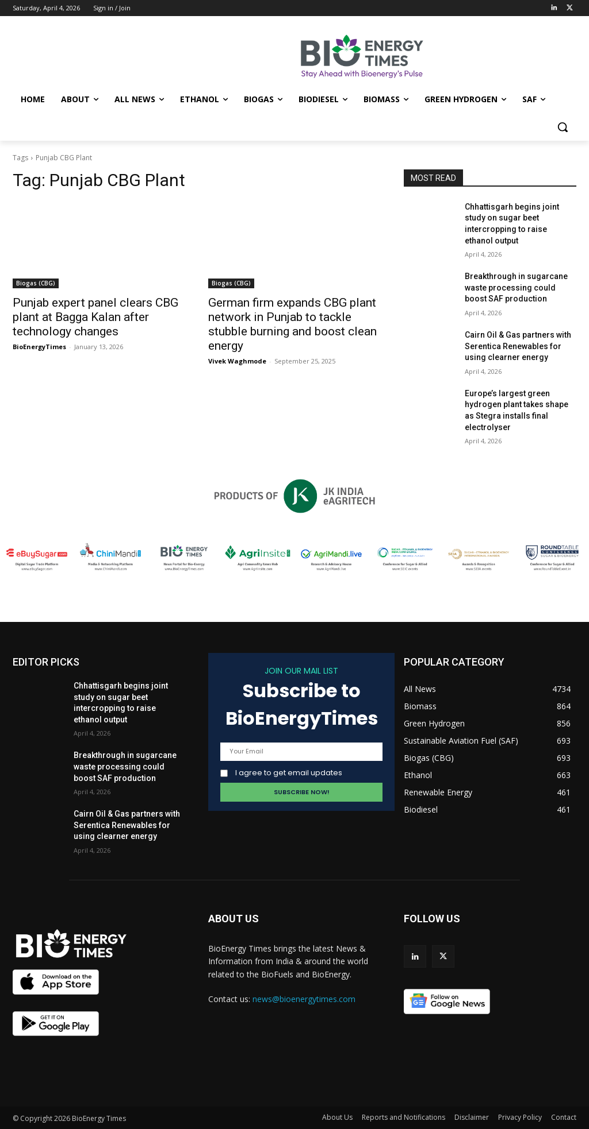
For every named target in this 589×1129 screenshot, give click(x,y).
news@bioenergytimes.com (304, 998)
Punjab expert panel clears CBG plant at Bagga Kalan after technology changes (95, 317)
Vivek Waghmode (237, 361)
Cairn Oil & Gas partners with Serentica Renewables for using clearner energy (518, 346)
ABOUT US (233, 919)
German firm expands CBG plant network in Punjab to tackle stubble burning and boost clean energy (292, 324)
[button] (562, 127)
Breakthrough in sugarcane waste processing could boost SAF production (516, 287)
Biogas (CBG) (35, 283)
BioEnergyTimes (39, 346)
